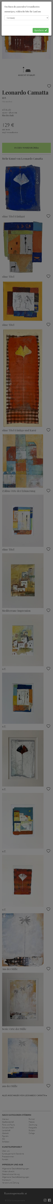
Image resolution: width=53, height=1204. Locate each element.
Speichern (40, 30)
